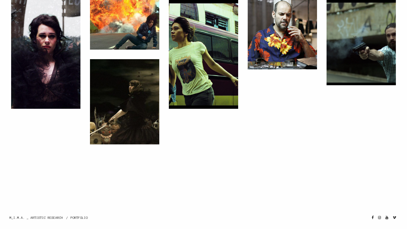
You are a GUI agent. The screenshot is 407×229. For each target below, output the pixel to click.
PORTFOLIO (79, 217)
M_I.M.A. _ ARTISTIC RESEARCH (36, 217)
